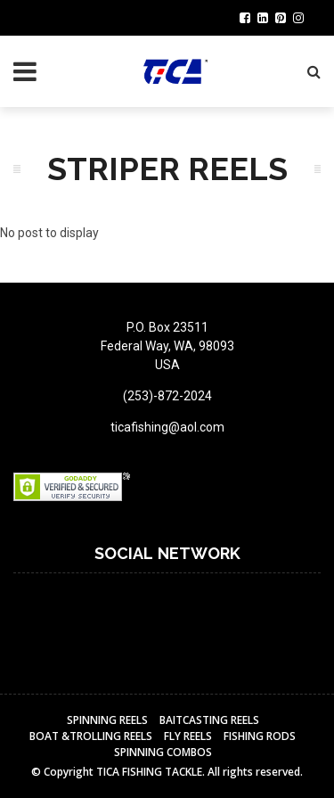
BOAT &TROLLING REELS (90, 736)
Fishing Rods (260, 736)
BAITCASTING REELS (209, 720)
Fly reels (188, 736)
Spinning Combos (163, 752)
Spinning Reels (107, 720)
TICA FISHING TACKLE (149, 771)
